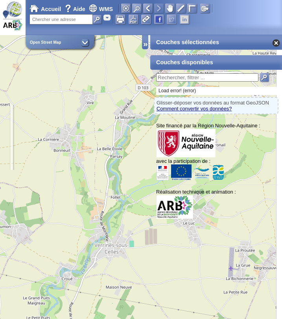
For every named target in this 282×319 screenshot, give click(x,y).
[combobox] (107, 17)
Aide (76, 9)
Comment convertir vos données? (194, 109)
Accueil (45, 9)
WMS (101, 9)
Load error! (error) (177, 90)
